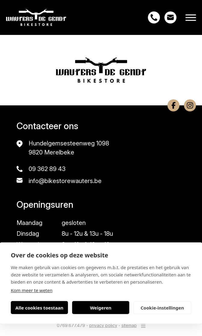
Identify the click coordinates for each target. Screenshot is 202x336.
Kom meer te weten (32, 290)
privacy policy (103, 325)
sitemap (129, 325)
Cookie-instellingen (162, 308)
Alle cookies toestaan (39, 308)
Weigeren (100, 308)
